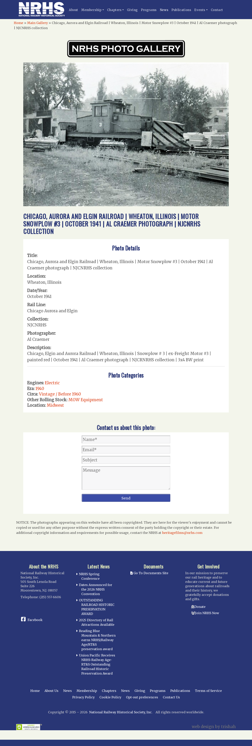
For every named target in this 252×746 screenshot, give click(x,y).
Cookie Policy (110, 697)
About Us (51, 691)
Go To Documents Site (149, 573)
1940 (39, 388)
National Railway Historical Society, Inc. (120, 712)
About (73, 10)
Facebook (35, 620)
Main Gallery (37, 23)
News (164, 10)
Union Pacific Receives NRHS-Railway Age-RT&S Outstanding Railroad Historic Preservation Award (97, 664)
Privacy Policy (83, 697)
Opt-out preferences (142, 697)
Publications (181, 10)
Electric (52, 382)
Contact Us (171, 697)
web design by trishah (214, 726)
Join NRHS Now (207, 613)
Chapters (114, 10)
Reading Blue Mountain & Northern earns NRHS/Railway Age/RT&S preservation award (97, 640)
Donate (200, 607)
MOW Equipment (85, 399)
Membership (91, 10)
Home (18, 23)
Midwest (55, 405)
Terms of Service (208, 691)
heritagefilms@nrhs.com (182, 533)
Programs (149, 10)
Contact (217, 10)
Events (199, 10)
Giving (132, 10)
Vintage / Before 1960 (60, 394)
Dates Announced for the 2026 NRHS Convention (95, 589)
